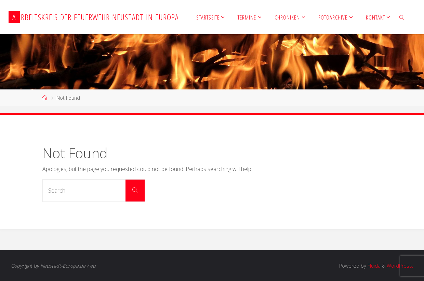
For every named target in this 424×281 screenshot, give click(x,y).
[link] (402, 17)
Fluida (373, 265)
